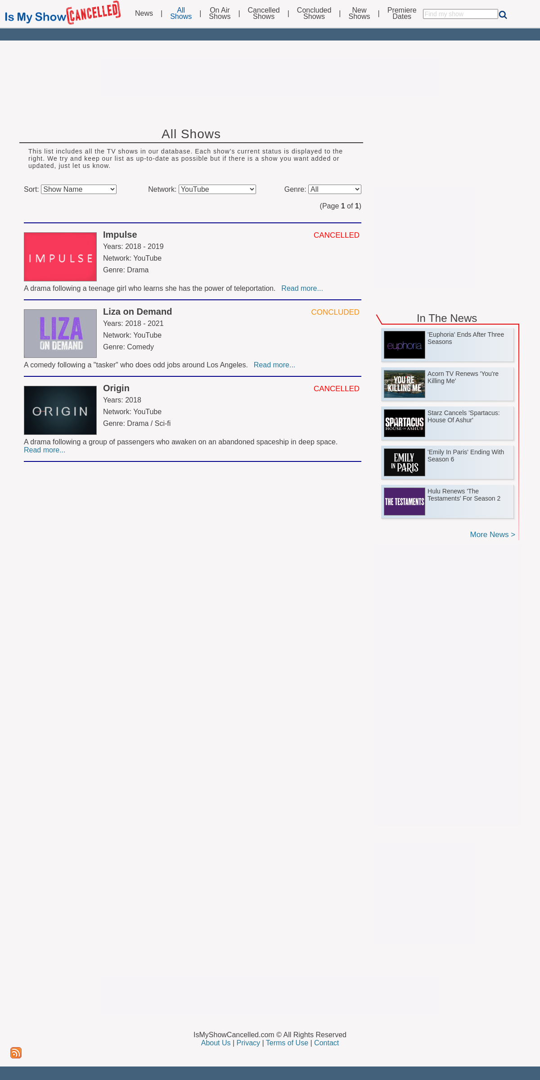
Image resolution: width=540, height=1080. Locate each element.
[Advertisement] (270, 77)
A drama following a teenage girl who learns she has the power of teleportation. (151, 288)
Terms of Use (287, 1043)
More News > (492, 534)
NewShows (359, 13)
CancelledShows (264, 13)
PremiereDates (402, 13)
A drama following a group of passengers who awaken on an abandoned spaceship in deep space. (182, 442)
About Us (216, 1043)
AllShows (181, 13)
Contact (326, 1043)
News (144, 13)
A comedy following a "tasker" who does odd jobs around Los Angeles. (138, 365)
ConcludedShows (314, 13)
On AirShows (219, 13)
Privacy (248, 1043)
